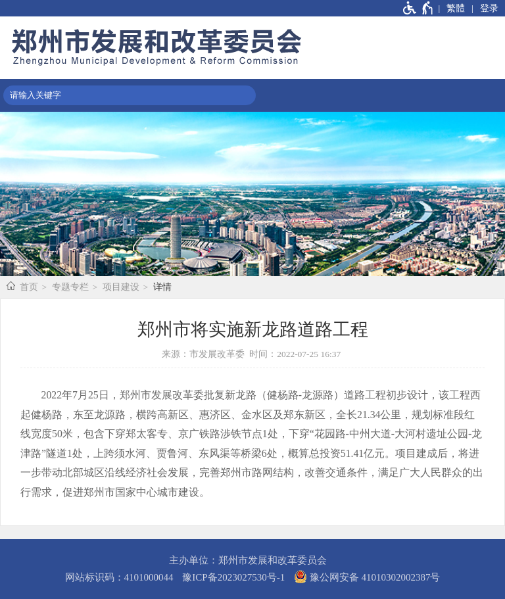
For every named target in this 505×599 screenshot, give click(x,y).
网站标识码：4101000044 (119, 577)
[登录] (485, 8)
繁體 (455, 8)
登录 (489, 8)
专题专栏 (70, 287)
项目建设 (121, 287)
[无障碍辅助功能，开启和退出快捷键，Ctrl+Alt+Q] (418, 8)
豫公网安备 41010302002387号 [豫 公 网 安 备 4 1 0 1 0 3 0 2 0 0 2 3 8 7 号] (367, 576)
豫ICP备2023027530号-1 (233, 577)
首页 (29, 287)
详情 (162, 287)
